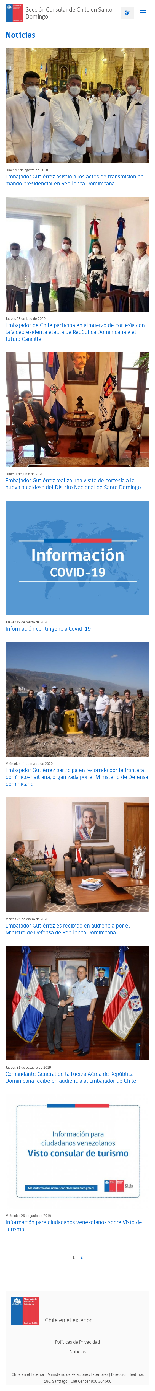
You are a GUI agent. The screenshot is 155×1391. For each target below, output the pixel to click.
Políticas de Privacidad (77, 1342)
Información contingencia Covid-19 (48, 629)
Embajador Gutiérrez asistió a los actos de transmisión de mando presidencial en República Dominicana (75, 180)
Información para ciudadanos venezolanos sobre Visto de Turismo (74, 1226)
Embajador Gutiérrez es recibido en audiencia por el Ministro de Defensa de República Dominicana (68, 929)
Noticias (78, 1352)
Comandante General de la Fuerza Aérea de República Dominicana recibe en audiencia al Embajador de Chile (71, 1077)
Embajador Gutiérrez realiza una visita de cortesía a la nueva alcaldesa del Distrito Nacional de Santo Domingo (73, 484)
